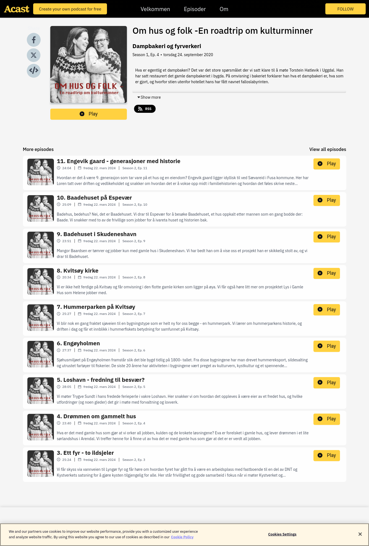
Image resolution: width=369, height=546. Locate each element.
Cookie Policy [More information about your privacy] (182, 540)
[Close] (360, 538)
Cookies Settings (282, 537)
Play (89, 114)
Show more (149, 97)
